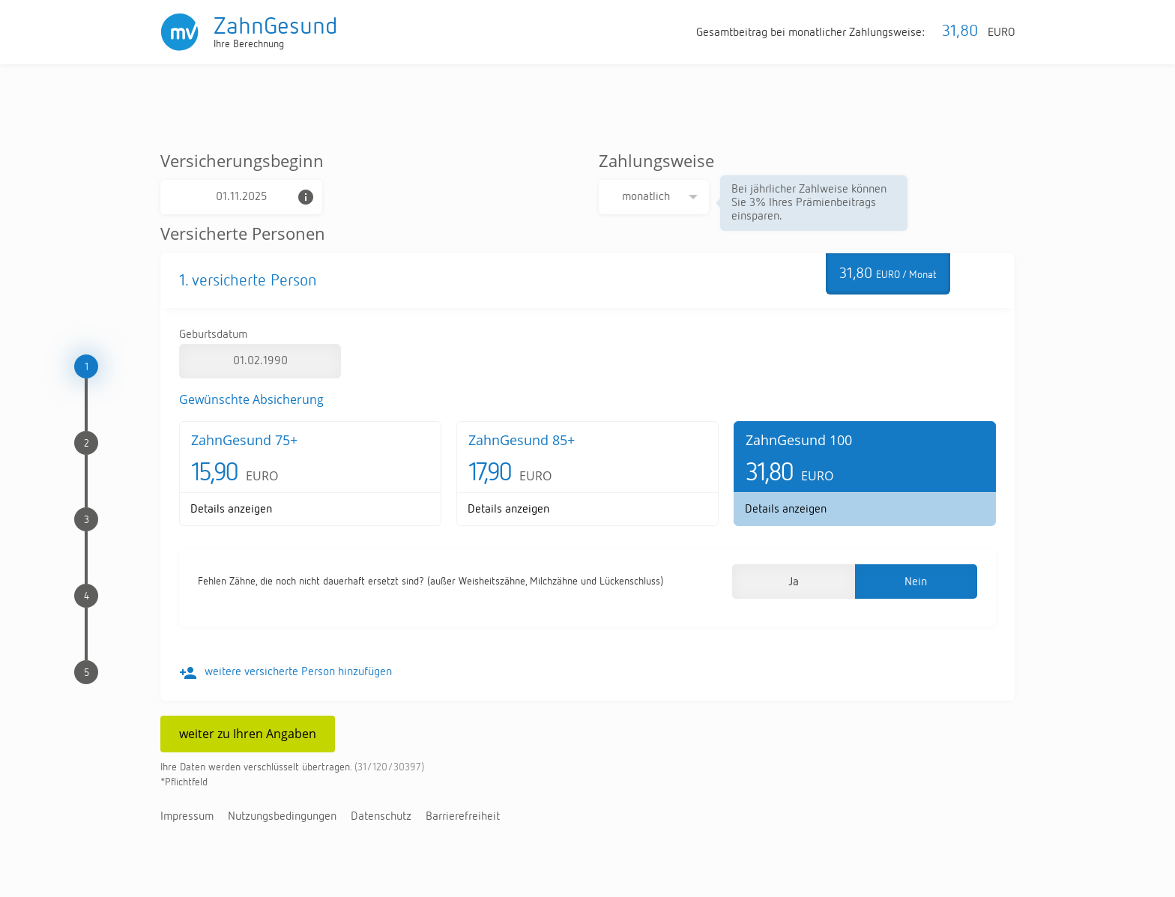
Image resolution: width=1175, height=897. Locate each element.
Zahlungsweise (656, 160)
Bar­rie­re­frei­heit (463, 817)
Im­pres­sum (187, 817)
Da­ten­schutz (381, 817)
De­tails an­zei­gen (231, 510)
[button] (793, 581)
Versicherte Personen (242, 233)
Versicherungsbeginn (242, 160)
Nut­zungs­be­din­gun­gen (282, 817)
